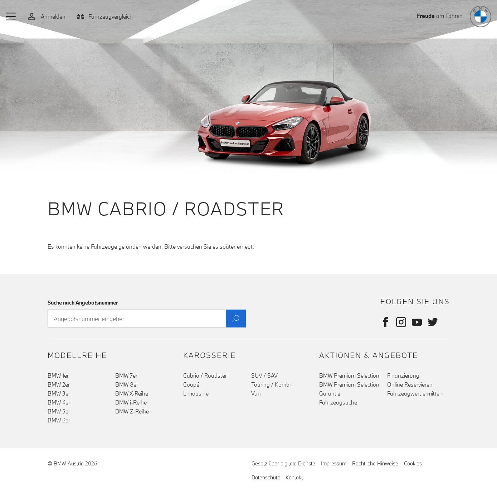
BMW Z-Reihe (132, 411)
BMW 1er (58, 375)
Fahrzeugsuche (338, 402)
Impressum (333, 463)
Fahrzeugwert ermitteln (415, 393)
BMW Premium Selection (349, 375)
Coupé (191, 384)
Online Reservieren (410, 384)
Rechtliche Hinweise (375, 463)
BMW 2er (59, 384)
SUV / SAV (264, 375)
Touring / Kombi (271, 384)
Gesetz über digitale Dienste (283, 463)
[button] (11, 16)
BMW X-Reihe (131, 393)
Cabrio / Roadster (205, 375)
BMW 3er (59, 393)
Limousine (196, 393)
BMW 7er (126, 375)
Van (256, 393)
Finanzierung (403, 375)
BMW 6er (59, 420)
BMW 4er (59, 402)
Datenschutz (266, 477)
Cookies (413, 463)
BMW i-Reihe (131, 402)
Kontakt (294, 477)
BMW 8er (126, 384)
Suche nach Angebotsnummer (83, 302)
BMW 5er (59, 411)
